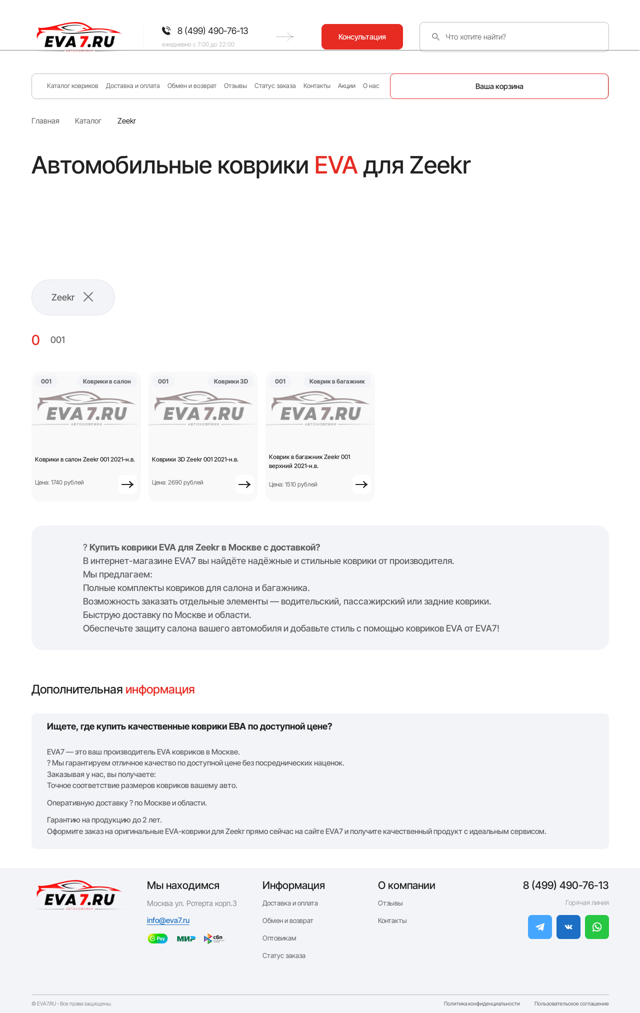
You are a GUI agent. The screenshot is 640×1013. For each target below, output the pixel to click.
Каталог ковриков (72, 86)
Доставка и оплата (133, 86)
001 (57, 339)
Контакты (317, 86)
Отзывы (235, 86)
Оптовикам (279, 938)
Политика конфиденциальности (482, 1004)
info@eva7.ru (168, 920)
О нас (371, 86)
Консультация (568, 37)
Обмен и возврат (192, 86)
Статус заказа (275, 86)
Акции (347, 86)
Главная (46, 121)
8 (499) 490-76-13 (566, 885)
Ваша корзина (500, 86)
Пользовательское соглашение (571, 1004)
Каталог (88, 121)
